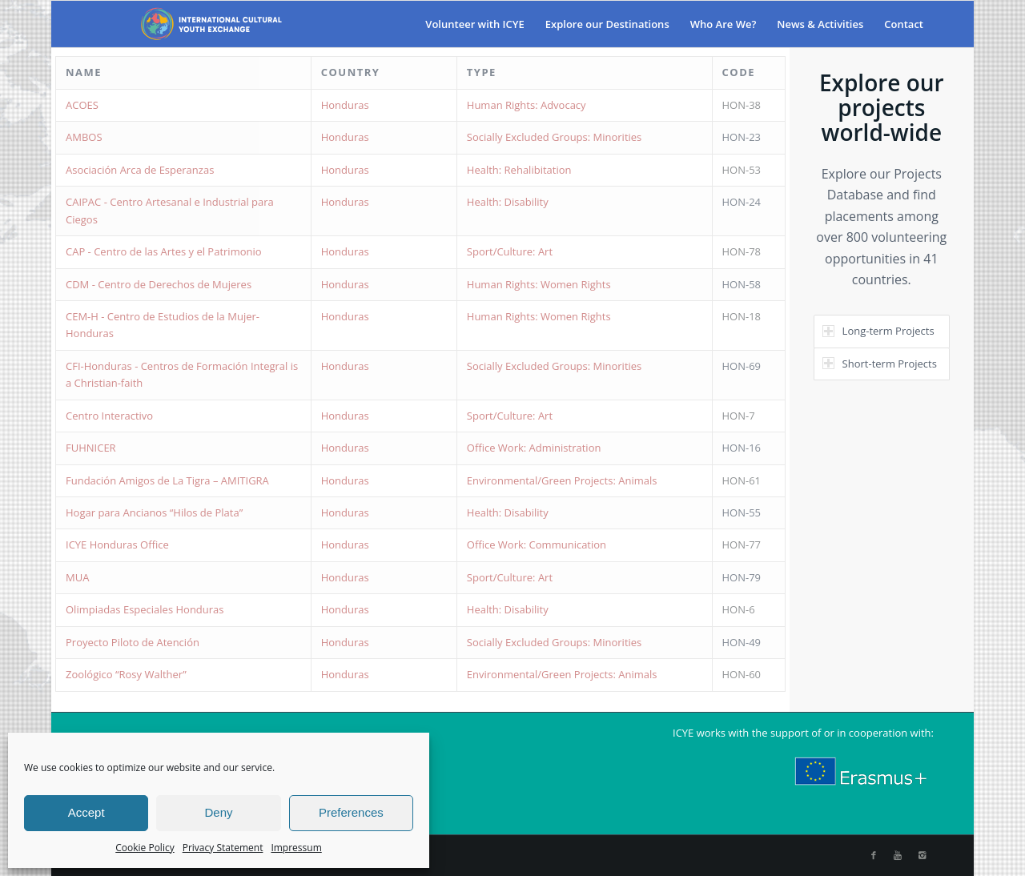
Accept (86, 812)
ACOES (82, 105)
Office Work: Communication (536, 544)
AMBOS (84, 137)
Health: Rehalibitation (519, 170)
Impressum (296, 847)
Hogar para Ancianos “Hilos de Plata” (154, 512)
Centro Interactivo (109, 415)
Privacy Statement (223, 847)
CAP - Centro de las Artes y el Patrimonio (164, 251)
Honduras (345, 105)
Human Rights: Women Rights (539, 284)
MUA (77, 577)
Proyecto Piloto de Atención (132, 642)
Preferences (351, 812)
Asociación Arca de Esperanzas (140, 170)
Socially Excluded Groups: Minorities (554, 137)
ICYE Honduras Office (117, 544)
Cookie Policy (144, 847)
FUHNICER (91, 447)
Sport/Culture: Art (510, 251)
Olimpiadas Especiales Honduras (145, 609)
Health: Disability (508, 202)
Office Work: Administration (534, 447)
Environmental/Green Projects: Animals (562, 480)
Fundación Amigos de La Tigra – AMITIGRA (167, 480)
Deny (218, 812)
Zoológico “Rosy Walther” (126, 674)
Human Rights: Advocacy (526, 105)
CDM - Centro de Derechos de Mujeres (158, 284)
